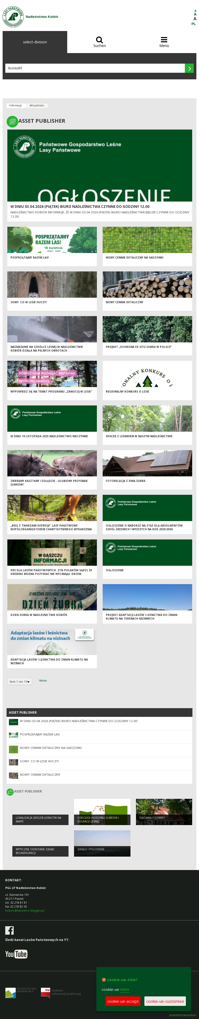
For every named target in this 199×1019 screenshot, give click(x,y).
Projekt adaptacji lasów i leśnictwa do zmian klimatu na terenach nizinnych (141, 617)
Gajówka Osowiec (152, 818)
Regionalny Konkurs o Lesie (127, 391)
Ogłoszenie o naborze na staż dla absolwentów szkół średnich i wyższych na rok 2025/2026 (144, 527)
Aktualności (37, 105)
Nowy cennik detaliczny (124, 302)
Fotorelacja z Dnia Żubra (125, 481)
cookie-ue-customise (165, 1001)
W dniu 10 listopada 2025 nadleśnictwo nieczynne (49, 436)
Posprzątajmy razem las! (30, 257)
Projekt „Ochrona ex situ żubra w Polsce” (139, 347)
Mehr (125, 989)
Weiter (43, 680)
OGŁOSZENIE (115, 570)
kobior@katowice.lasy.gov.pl (24, 910)
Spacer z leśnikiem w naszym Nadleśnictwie (139, 436)
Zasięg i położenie (90, 849)
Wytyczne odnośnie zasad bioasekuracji (35, 851)
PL (194, 24)
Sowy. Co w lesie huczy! (29, 302)
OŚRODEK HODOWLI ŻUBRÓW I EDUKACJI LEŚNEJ (98, 820)
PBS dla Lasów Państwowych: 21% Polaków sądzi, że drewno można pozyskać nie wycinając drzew (51, 572)
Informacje (15, 105)
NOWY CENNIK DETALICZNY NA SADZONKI (134, 257)
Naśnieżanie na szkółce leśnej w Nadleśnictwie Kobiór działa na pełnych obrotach (47, 349)
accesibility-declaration (182, 1015)
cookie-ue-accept (123, 1001)
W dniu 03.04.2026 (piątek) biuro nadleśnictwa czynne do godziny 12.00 (80, 206)
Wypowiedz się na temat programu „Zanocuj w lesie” (51, 391)
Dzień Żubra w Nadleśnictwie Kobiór (39, 615)
